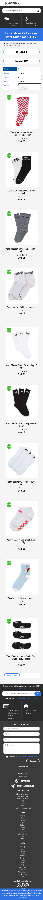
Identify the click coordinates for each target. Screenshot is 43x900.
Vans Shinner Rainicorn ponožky (21, 598)
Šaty (22, 839)
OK (38, 694)
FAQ (22, 801)
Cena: (6, 69)
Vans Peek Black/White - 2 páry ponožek (21, 192)
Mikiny (23, 827)
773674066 (25, 781)
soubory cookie (22, 893)
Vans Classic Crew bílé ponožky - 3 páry (21, 366)
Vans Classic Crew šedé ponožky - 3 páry (22, 250)
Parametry (21, 60)
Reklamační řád (23, 796)
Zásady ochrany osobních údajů (29, 895)
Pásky (23, 865)
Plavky (23, 830)
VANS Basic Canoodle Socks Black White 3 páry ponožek (21, 657)
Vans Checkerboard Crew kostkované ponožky (21, 133)
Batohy (22, 816)
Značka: (6, 73)
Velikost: (7, 77)
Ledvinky (22, 860)
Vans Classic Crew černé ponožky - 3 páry (21, 424)
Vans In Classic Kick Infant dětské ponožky (21, 541)
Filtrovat (23, 88)
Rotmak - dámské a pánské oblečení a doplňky (22, 43)
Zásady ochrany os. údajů (22, 808)
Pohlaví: (7, 85)
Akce (22, 806)
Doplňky (8, 46)
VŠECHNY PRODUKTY (12, 675)
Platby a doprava (22, 799)
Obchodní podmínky (22, 794)
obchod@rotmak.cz (25, 786)
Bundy (23, 820)
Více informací (21, 688)
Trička (23, 836)
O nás (23, 803)
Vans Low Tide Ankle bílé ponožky (22, 307)
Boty (22, 818)
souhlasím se (21, 698)
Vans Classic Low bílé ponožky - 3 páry (21, 483)
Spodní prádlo (22, 874)
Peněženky (22, 867)
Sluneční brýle (22, 834)
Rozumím (22, 898)
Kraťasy (22, 858)
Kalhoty (22, 825)
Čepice (23, 823)
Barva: (6, 81)
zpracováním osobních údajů (27, 698)
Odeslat (33, 761)
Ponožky (17, 46)
